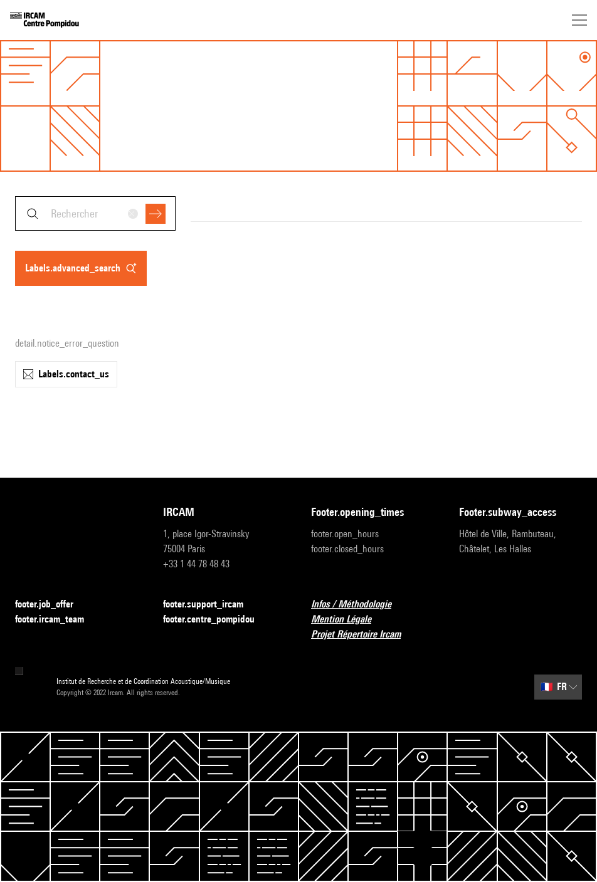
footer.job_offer (51, 604)
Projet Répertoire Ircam (363, 634)
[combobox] (95, 213)
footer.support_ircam (210, 604)
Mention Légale (348, 619)
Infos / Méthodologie (358, 604)
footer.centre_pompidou (216, 619)
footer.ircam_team (57, 619)
